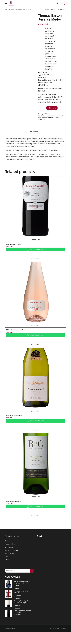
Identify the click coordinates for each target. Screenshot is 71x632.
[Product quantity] (41, 108)
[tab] (34, 131)
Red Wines (11, 9)
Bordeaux (43, 116)
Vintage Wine (41, 119)
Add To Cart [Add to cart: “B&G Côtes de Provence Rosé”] (35, 325)
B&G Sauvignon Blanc (13, 501)
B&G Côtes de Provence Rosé (16, 330)
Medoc (52, 116)
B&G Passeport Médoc (13, 244)
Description (34, 131)
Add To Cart (52, 108)
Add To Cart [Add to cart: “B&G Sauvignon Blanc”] (35, 497)
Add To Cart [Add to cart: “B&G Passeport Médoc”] (35, 240)
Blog (6, 556)
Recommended (49, 117)
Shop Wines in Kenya (11, 550)
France (48, 116)
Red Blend (56, 117)
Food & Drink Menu (11, 544)
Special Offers (9, 553)
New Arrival (58, 116)
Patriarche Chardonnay (14, 415)
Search (32, 571)
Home (6, 9)
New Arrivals (9, 547)
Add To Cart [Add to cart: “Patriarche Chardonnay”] (35, 411)
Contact (7, 559)
